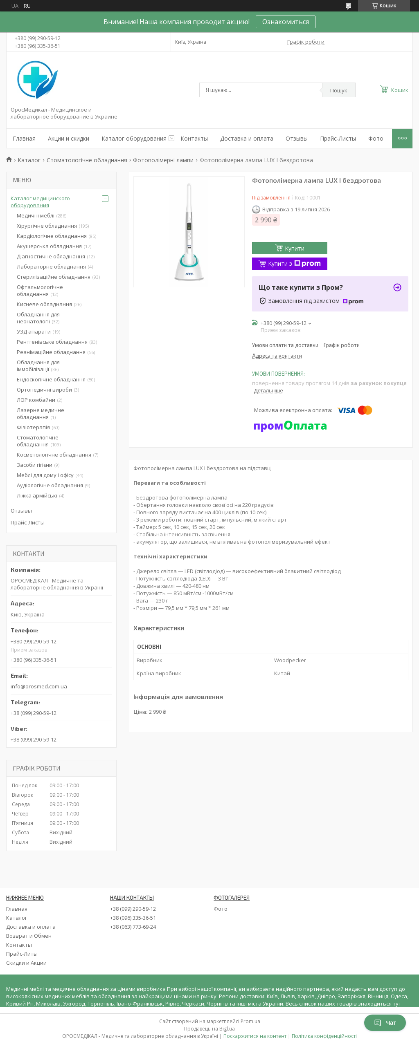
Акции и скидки (68, 138)
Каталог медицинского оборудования (40, 202)
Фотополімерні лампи (163, 160)
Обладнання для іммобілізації (38, 365)
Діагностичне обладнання (51, 256)
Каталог (29, 160)
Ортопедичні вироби (44, 389)
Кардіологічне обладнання (52, 236)
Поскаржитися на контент (254, 1036)
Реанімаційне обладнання (51, 352)
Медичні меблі (35, 215)
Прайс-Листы (338, 138)
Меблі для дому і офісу (45, 475)
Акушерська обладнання (49, 246)
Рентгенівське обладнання (52, 341)
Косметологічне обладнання (54, 454)
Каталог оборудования (134, 138)
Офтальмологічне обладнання (40, 290)
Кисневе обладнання (44, 304)
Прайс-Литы (22, 953)
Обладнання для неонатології (38, 318)
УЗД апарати (34, 331)
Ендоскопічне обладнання (51, 379)
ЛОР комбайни (36, 399)
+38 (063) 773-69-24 (133, 926)
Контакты (194, 138)
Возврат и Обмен (29, 935)
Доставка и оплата (246, 138)
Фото (375, 138)
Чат (385, 1022)
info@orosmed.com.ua (39, 686)
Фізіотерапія (33, 427)
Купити (294, 248)
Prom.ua (250, 1021)
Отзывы (297, 138)
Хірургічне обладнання (47, 225)
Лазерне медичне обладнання (40, 413)
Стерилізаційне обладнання (53, 276)
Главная (24, 138)
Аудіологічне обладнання (50, 485)
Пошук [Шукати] (338, 90)
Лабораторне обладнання (51, 266)
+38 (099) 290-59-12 (133, 908)
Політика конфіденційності (324, 1036)
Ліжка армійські (37, 495)
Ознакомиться (285, 21)
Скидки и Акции (26, 962)
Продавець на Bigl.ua (209, 1028)
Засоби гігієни (34, 464)
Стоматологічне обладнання (87, 160)
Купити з (294, 263)
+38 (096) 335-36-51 (133, 917)
